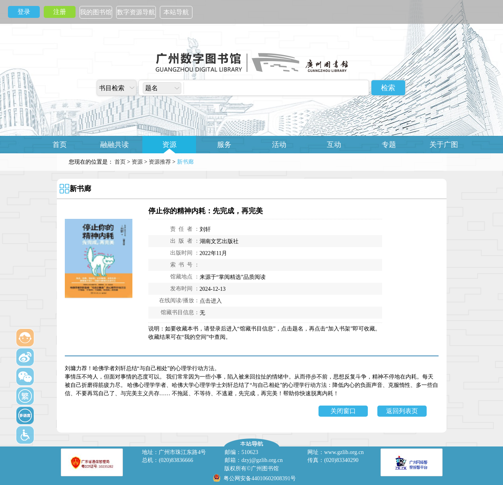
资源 (169, 145)
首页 (59, 145)
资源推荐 (160, 162)
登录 (23, 11)
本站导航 (176, 12)
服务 (224, 145)
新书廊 (80, 189)
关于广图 (443, 145)
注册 (59, 11)
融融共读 (114, 145)
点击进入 (211, 301)
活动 (279, 145)
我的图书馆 (96, 12)
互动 (334, 145)
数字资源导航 (136, 12)
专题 (389, 145)
